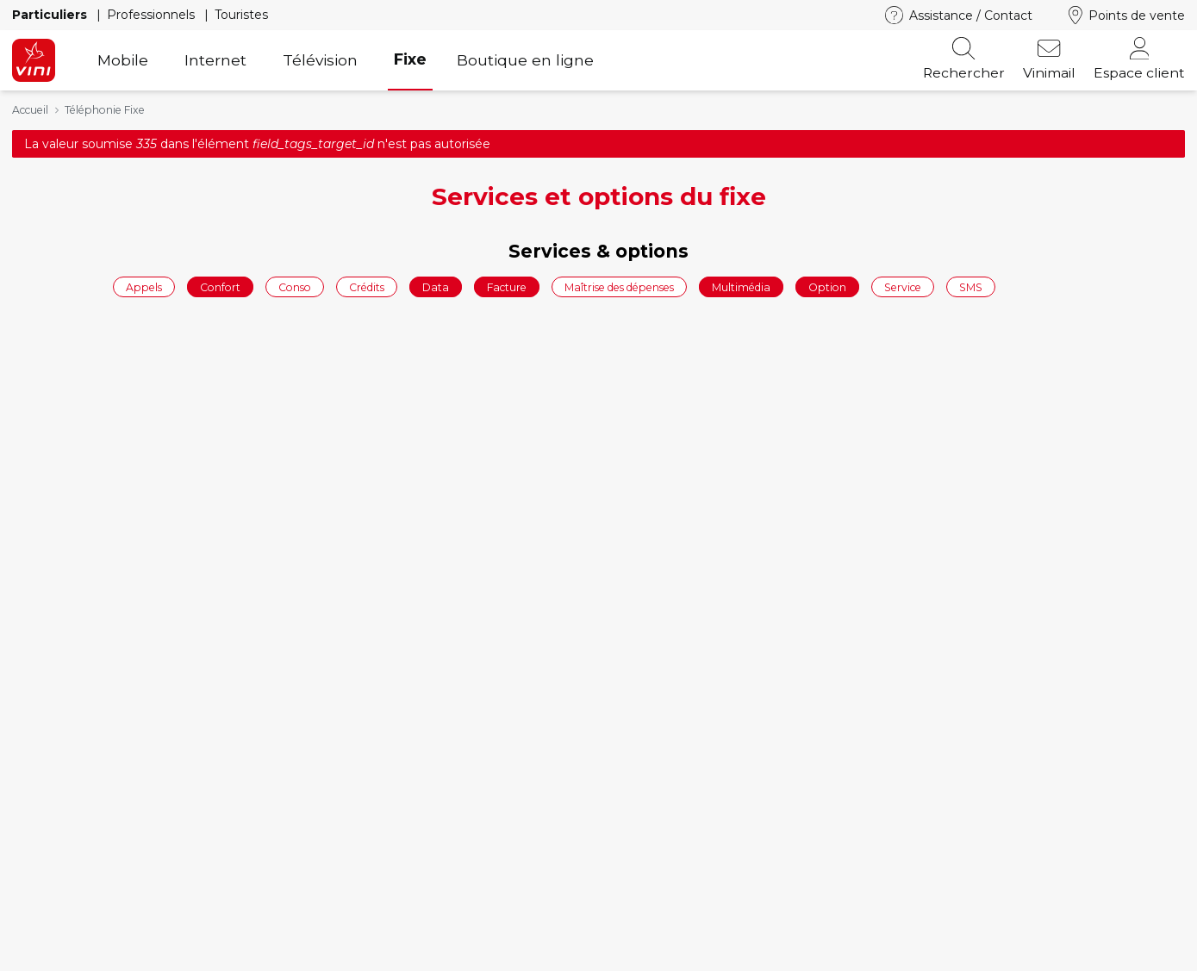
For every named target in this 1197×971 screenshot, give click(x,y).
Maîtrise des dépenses (619, 286)
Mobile (122, 60)
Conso (294, 286)
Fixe (410, 59)
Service (902, 286)
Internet (215, 60)
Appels (144, 286)
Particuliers (51, 14)
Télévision (320, 60)
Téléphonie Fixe (105, 109)
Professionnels (152, 14)
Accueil (30, 109)
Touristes (241, 14)
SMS (970, 286)
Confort (220, 286)
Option (827, 286)
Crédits (366, 286)
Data (435, 286)
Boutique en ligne (525, 60)
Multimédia (741, 286)
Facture (507, 286)
